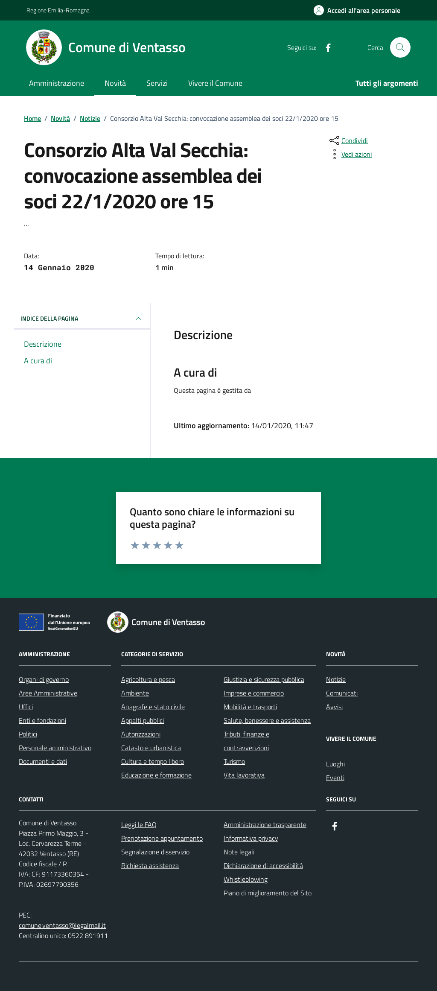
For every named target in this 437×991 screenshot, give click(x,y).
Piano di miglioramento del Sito (268, 893)
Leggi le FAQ (139, 824)
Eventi (335, 777)
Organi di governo (44, 679)
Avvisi (334, 707)
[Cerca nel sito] (400, 47)
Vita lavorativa (244, 775)
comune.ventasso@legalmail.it (62, 925)
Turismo (234, 761)
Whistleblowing (246, 879)
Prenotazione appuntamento (162, 838)
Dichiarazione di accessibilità (263, 865)
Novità (115, 83)
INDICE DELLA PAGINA (81, 318)
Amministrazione (56, 83)
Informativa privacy (251, 838)
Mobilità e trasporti (250, 707)
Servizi (157, 83)
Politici (28, 734)
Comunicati (342, 693)
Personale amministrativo (55, 748)
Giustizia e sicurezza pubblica (264, 679)
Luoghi (335, 764)
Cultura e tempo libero (152, 761)
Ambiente (135, 693)
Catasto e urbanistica (151, 748)
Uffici (26, 707)
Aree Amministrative (48, 693)
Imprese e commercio (254, 693)
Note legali (239, 852)
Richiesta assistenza (150, 865)
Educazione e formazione (156, 775)
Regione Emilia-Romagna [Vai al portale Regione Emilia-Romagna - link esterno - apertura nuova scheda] (58, 10)
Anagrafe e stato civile (153, 707)
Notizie (336, 679)
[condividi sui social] (348, 140)
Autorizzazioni (140, 734)
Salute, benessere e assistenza (267, 720)
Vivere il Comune (215, 83)
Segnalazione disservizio (155, 852)
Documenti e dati (43, 761)
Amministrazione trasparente (265, 824)
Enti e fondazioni (42, 720)
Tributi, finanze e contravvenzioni (246, 741)
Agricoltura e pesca (148, 679)
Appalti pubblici (142, 720)
